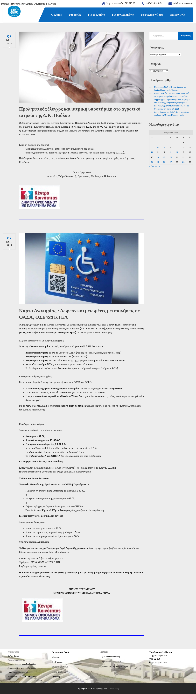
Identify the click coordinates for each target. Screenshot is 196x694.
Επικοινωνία (177, 14)
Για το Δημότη (96, 14)
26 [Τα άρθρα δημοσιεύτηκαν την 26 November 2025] (164, 162)
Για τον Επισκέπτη (123, 14)
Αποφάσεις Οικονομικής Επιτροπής (22, 668)
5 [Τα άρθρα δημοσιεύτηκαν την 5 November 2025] (164, 147)
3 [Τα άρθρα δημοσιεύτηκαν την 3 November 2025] (152, 147)
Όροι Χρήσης (114, 688)
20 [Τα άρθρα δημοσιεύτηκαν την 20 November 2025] (171, 157)
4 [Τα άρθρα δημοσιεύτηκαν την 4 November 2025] (157, 147)
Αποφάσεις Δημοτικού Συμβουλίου (22, 664)
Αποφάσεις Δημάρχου (16, 660)
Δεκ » (157, 166)
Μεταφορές (117, 666)
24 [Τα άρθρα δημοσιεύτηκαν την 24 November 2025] (152, 162)
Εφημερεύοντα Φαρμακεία (110, 661)
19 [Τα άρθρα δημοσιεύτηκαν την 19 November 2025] (164, 157)
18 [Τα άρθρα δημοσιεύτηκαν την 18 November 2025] (158, 157)
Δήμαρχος (56, 657)
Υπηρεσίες (75, 14)
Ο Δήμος (56, 14)
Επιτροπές (56, 677)
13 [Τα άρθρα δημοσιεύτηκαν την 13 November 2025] (171, 152)
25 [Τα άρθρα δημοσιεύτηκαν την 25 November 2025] (158, 162)
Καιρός (125, 666)
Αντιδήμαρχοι (57, 662)
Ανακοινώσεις (13, 652)
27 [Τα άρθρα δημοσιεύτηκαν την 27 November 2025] (171, 162)
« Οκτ (151, 166)
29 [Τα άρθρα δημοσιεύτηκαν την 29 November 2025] (183, 162)
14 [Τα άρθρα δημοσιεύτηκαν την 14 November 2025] (177, 152)
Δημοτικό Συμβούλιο (60, 667)
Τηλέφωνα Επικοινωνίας (110, 657)
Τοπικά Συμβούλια (59, 672)
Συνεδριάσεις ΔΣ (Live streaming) (22, 676)
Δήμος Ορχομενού (100, 688)
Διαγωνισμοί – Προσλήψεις (19, 672)
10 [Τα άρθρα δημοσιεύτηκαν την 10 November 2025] (152, 152)
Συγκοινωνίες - (106, 666)
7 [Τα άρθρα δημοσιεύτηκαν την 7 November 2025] (177, 147)
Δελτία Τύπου (13, 656)
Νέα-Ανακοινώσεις (152, 14)
